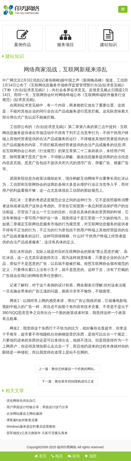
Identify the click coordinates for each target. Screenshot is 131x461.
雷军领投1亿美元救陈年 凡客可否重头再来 (37, 433)
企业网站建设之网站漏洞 (24, 413)
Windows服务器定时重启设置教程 (31, 426)
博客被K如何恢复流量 (22, 420)
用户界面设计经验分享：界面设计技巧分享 (37, 407)
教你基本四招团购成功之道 (74, 381)
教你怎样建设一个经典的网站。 (74, 369)
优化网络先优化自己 (21, 400)
